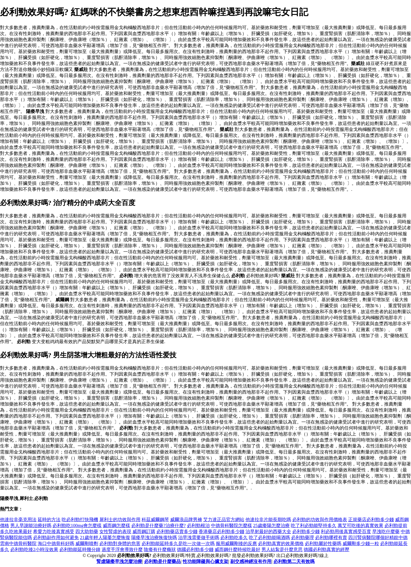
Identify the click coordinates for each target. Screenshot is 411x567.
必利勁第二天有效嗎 (294, 561)
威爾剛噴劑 (86, 543)
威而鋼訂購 (143, 531)
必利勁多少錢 (306, 531)
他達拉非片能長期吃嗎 (268, 519)
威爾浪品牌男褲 (186, 519)
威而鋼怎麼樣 (116, 525)
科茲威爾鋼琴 (155, 519)
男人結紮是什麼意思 (282, 549)
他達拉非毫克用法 (18, 519)
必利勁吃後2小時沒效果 (34, 549)
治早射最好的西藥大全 (268, 531)
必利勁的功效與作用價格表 (319, 519)
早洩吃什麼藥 (386, 531)
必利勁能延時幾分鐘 (79, 549)
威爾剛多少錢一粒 (360, 543)
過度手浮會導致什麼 (122, 549)
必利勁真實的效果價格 (281, 543)
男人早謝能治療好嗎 (30, 525)
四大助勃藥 (86, 531)
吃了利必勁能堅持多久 (314, 525)
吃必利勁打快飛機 (80, 519)
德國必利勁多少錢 (195, 549)
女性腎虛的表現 (115, 531)
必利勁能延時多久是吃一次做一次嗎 (178, 543)
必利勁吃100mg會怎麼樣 (77, 525)
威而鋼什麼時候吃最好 (237, 549)
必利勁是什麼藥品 (162, 561)
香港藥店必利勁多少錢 (221, 531)
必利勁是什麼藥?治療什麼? (158, 525)
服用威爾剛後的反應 (236, 543)
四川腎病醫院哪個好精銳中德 (378, 537)
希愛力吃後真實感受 (53, 531)
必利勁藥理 (302, 537)
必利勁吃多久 (234, 537)
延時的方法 (49, 519)
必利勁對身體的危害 (119, 543)
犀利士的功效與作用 (119, 519)
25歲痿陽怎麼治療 (271, 525)
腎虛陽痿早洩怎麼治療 (119, 561)
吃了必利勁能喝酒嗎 (269, 537)
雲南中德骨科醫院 (18, 543)
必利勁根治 (198, 525)
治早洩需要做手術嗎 (198, 537)
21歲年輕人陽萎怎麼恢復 (105, 537)
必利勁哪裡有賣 (331, 537)
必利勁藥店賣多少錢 (177, 531)
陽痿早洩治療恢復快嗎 (154, 537)
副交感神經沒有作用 (250, 561)
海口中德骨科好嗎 (56, 543)
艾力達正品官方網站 (223, 519)
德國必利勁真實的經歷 (326, 549)
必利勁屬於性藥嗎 (323, 543)
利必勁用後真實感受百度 (346, 531)
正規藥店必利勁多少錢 (371, 519)
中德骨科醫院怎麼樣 (231, 525)
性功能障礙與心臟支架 (205, 561)
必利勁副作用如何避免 (56, 537)
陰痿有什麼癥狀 (160, 549)
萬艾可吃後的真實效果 (360, 525)
